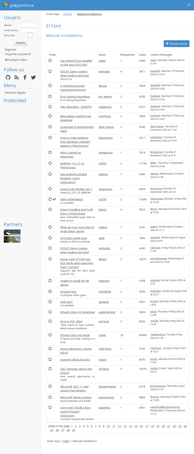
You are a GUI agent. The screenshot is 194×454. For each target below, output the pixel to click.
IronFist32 (105, 116)
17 (146, 426)
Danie (102, 335)
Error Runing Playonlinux (75, 96)
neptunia (104, 281)
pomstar (104, 321)
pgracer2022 (106, 397)
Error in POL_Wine (71, 321)
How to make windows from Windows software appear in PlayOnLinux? (75, 142)
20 (163, 426)
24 (185, 426)
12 (119, 426)
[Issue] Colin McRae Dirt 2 (76, 189)
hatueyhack (106, 138)
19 (157, 426)
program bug (68, 291)
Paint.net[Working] (71, 199)
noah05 (154, 320)
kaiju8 (153, 311)
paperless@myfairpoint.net (165, 407)
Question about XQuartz (75, 359)
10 (108, 426)
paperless (104, 407)
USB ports (66, 302)
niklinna (103, 174)
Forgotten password (18, 54)
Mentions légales (15, 92)
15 (135, 426)
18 (152, 426)
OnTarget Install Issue (73, 238)
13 (124, 426)
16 (141, 426)
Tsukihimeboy (157, 334)
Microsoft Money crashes (76, 397)
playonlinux (18, 5)
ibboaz (103, 86)
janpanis (104, 302)
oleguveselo (156, 198)
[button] (189, 5)
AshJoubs (104, 71)
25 (51, 430)
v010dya (104, 369)
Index (66, 441)
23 (179, 426)
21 (168, 426)
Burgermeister (107, 386)
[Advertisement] (21, 162)
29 (73, 430)
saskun (103, 227)
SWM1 (103, 163)
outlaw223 (105, 107)
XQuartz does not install (75, 335)
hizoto (102, 359)
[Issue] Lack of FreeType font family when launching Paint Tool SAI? (76, 263)
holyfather (105, 291)
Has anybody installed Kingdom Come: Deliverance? (73, 178)
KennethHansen (158, 258)
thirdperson (106, 152)
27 (62, 430)
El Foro (67, 14)
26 (57, 430)
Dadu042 (155, 71)
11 (113, 426)
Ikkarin (103, 259)
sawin (102, 60)
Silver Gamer (106, 127)
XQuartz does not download (77, 312)
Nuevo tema (176, 44)
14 (130, 426)
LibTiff (102, 199)
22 (174, 426)
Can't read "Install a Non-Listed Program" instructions (75, 411)
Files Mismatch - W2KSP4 (76, 107)
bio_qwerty (105, 96)
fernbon (154, 396)
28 (68, 430)
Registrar (10, 49)
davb (102, 238)
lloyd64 (154, 301)
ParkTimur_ (106, 349)
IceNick (154, 368)
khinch (102, 209)
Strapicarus (105, 189)
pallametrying (107, 312)
